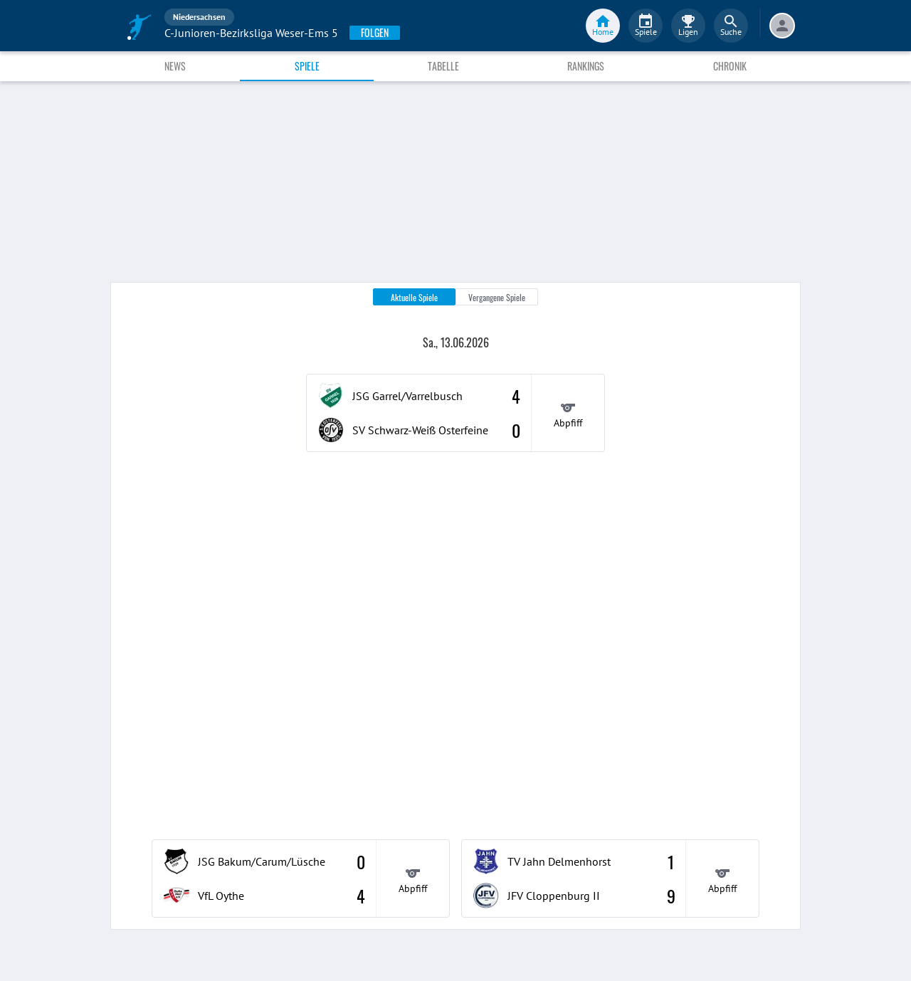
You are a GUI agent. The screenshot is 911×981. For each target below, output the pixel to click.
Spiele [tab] (307, 65)
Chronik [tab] (730, 65)
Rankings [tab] (585, 65)
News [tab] (175, 65)
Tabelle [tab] (443, 65)
